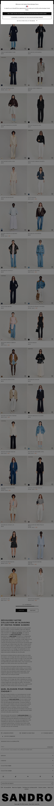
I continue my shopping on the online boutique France (27, 17)
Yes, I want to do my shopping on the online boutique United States (27, 13)
